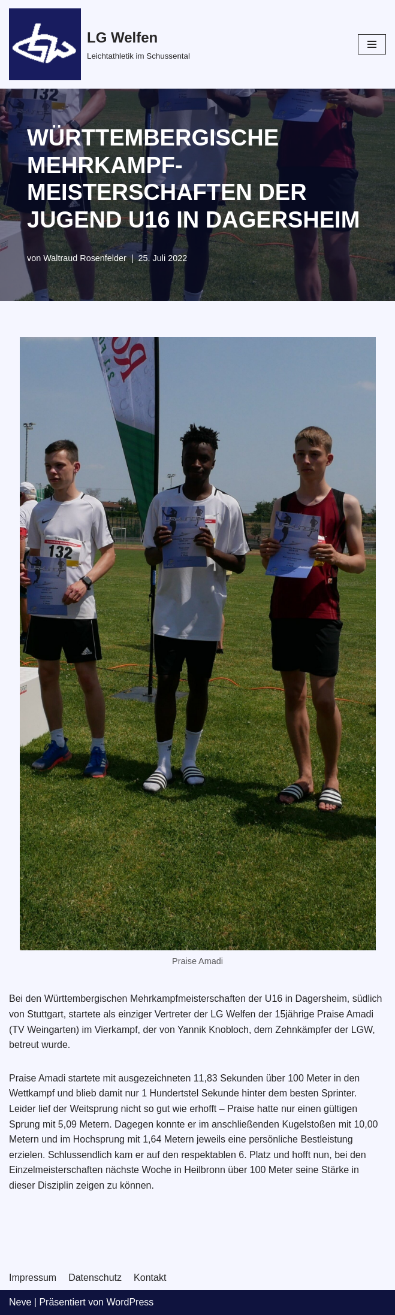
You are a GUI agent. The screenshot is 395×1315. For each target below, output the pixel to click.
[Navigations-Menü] (372, 44)
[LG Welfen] (99, 44)
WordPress (129, 1302)
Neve (20, 1302)
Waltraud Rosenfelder (84, 258)
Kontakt (150, 1277)
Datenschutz (95, 1277)
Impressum (32, 1277)
